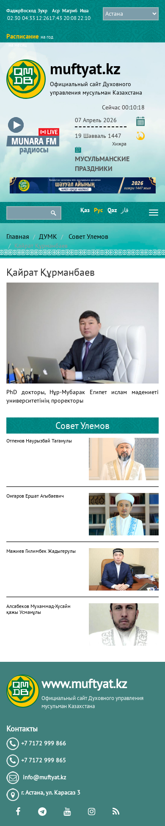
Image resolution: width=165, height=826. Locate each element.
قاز (125, 210)
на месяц (17, 45)
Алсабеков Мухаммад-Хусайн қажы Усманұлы (38, 609)
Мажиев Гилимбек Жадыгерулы (41, 551)
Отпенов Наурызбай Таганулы (39, 440)
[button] (32, 118)
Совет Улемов (87, 236)
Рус (98, 210)
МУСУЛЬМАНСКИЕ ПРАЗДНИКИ (102, 159)
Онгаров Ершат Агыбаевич (35, 496)
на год (47, 37)
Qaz (111, 210)
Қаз (84, 210)
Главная (17, 236)
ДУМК (48, 236)
